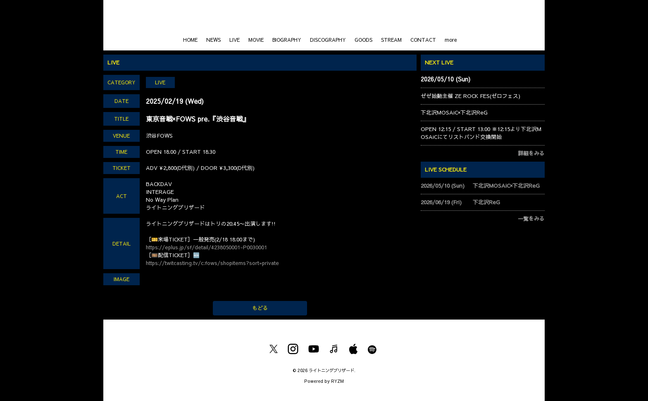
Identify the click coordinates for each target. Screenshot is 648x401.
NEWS (213, 39)
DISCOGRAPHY (328, 39)
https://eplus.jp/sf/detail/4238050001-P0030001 (206, 247)
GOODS (363, 39)
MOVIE (256, 39)
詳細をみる (531, 153)
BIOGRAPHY (286, 39)
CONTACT (423, 39)
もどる (260, 308)
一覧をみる (531, 218)
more (451, 39)
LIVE (234, 39)
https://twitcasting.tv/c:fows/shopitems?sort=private (212, 263)
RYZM (337, 381)
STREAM (391, 39)
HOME (190, 39)
